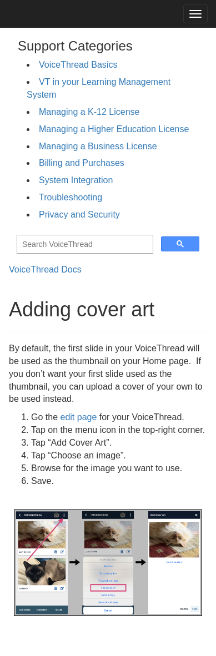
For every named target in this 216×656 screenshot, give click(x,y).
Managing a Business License (98, 146)
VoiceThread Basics (78, 64)
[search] (83, 244)
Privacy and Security (79, 214)
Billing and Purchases (81, 163)
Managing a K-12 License (89, 112)
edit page (78, 417)
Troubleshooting (70, 197)
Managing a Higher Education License (114, 129)
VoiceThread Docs (45, 269)
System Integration (76, 180)
